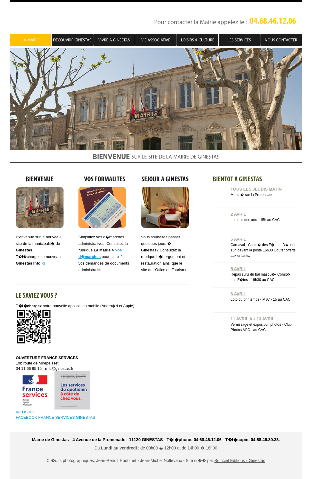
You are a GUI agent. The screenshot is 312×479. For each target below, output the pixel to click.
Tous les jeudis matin (256, 189)
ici (43, 263)
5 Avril (238, 239)
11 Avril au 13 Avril (252, 318)
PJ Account (60, 18)
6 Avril (238, 293)
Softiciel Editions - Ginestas (239, 460)
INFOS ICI (25, 412)
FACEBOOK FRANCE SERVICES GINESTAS (55, 417)
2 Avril (238, 214)
